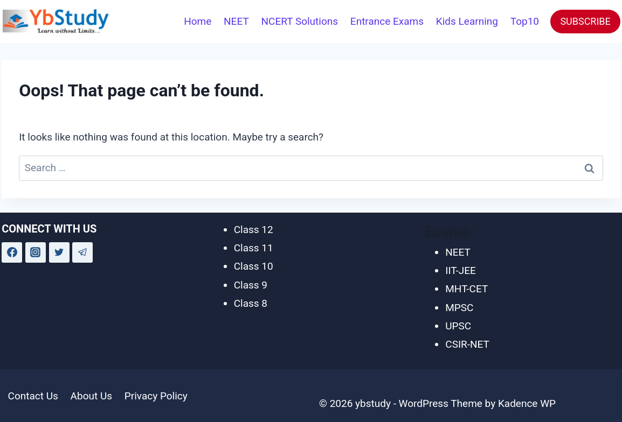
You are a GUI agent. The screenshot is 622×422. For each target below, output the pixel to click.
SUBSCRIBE (585, 21)
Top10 (524, 21)
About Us (91, 396)
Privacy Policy (156, 396)
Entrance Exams (387, 21)
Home (197, 21)
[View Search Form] (162, 21)
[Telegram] (82, 252)
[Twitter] (59, 252)
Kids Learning (467, 21)
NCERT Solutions (299, 21)
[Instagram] (35, 252)
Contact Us (33, 396)
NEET (236, 21)
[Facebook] (12, 252)
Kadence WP (527, 403)
